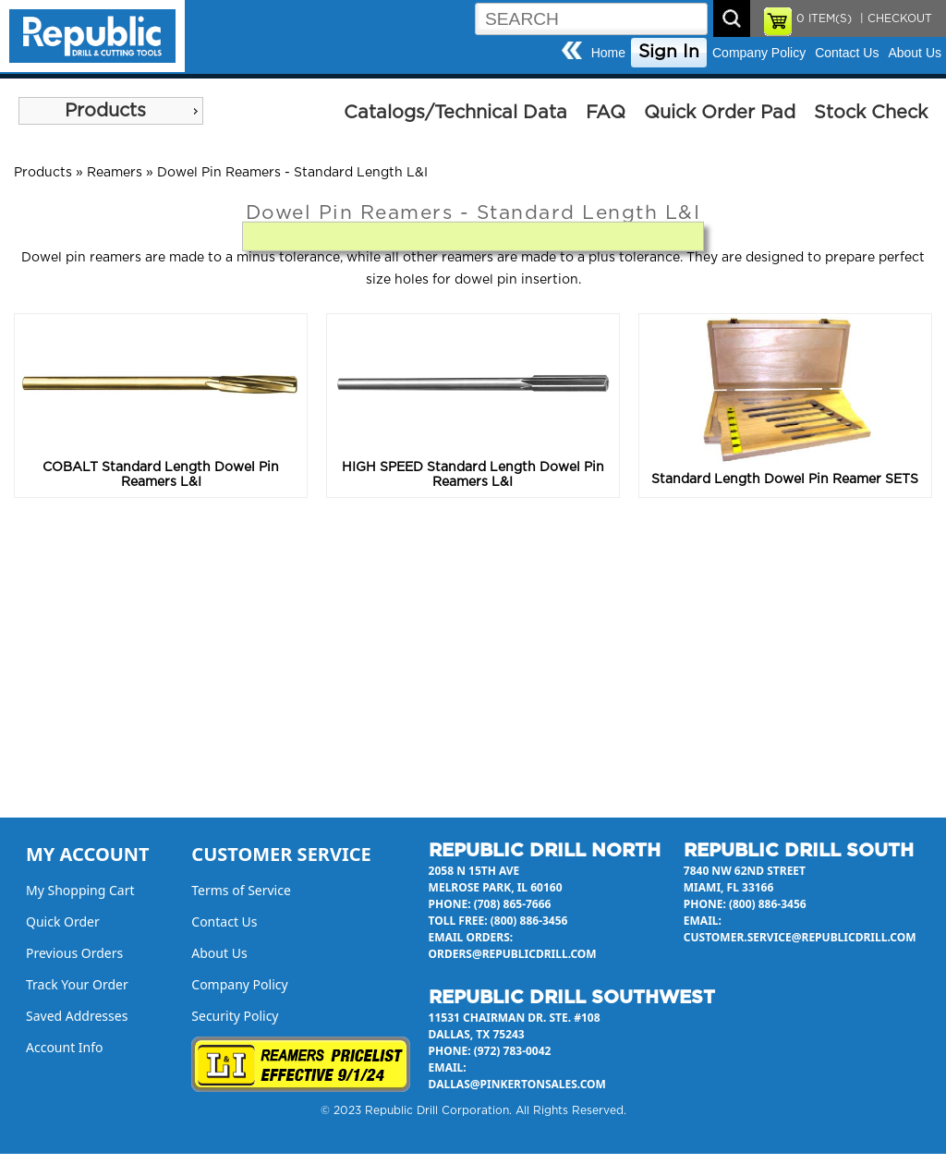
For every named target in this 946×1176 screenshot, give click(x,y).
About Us (914, 52)
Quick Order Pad (719, 112)
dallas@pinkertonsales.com (517, 1084)
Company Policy (759, 52)
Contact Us (847, 52)
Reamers (114, 172)
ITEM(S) (824, 18)
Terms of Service (241, 890)
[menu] (110, 111)
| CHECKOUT (894, 18)
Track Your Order (77, 984)
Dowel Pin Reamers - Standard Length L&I (292, 172)
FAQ (605, 112)
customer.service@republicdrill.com (800, 937)
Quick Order (63, 921)
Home (608, 52)
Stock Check (871, 112)
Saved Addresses (76, 1015)
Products (105, 111)
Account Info (64, 1047)
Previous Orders (74, 953)
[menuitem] (110, 111)
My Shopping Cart (80, 890)
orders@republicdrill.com (513, 954)
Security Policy (234, 1015)
